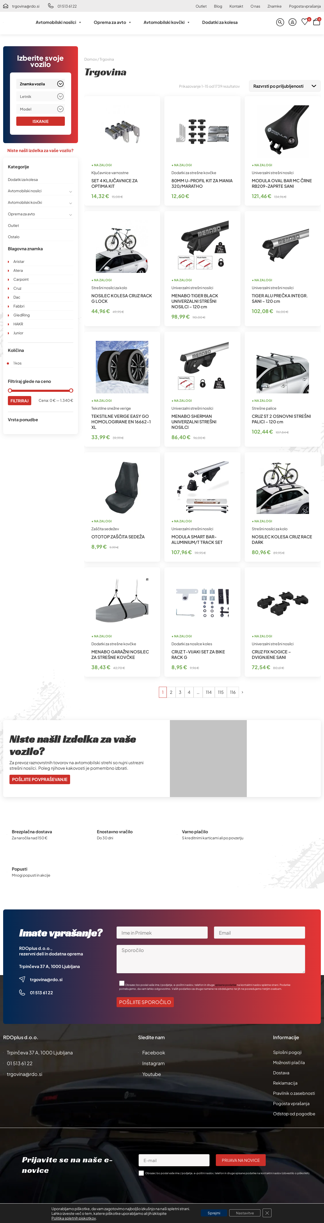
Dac (16, 297)
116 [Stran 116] (233, 691)
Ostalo (13, 237)
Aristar (18, 261)
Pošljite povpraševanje (39, 778)
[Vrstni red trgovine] (285, 85)
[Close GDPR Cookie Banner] (270, 1213)
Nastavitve (246, 1213)
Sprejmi (212, 1213)
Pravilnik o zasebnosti (294, 1092)
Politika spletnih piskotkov (70, 1218)
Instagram (153, 1062)
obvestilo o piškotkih (296, 1172)
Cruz (17, 288)
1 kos (17, 363)
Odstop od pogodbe (294, 1112)
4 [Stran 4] (189, 691)
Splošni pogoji (287, 1051)
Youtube (151, 1073)
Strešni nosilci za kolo (109, 286)
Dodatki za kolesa (220, 22)
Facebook (153, 1051)
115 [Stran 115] (221, 691)
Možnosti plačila (289, 1061)
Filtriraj (20, 401)
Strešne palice (264, 407)
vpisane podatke (225, 983)
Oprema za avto (113, 22)
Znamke (275, 6)
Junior (18, 333)
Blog (218, 6)
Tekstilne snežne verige (111, 407)
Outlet (201, 6)
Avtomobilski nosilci (59, 22)
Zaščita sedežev (105, 527)
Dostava (281, 1071)
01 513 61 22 (67, 6)
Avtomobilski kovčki (167, 22)
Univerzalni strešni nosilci (273, 171)
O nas (255, 6)
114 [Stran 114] (209, 691)
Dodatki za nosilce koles (191, 642)
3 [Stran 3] (180, 691)
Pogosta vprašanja (305, 6)
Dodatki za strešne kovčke (193, 171)
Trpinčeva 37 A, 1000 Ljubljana (49, 965)
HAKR (18, 324)
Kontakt (236, 6)
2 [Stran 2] (171, 691)
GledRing (21, 315)
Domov (90, 59)
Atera (18, 270)
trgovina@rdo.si (25, 6)
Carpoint (21, 279)
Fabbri (18, 306)
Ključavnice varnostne (110, 171)
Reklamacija (285, 1082)
